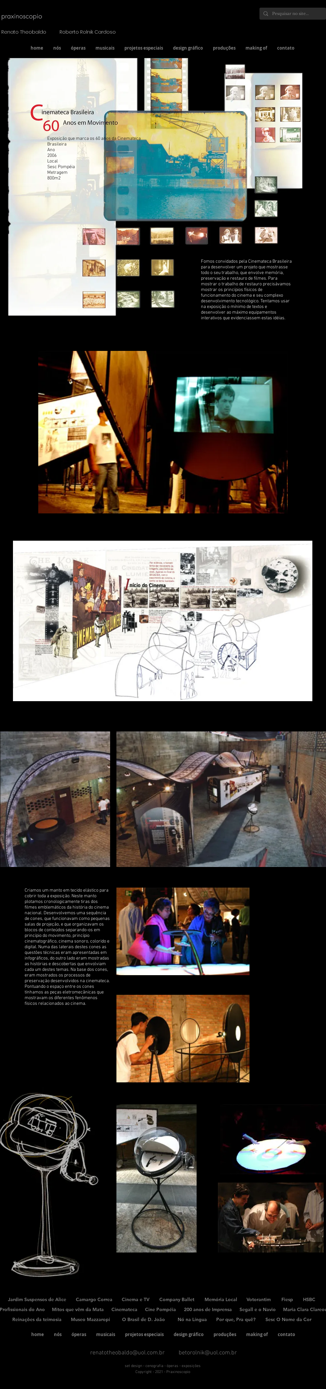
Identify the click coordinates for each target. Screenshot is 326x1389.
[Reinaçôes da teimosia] (37, 1319)
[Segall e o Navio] (258, 1309)
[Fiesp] (287, 1299)
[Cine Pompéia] (160, 1309)
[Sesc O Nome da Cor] (288, 1319)
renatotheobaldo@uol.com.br (127, 1352)
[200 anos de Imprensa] (208, 1309)
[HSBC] (309, 1299)
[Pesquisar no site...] (292, 14)
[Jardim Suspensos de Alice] (37, 1299)
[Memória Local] (221, 1299)
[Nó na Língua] (192, 1319)
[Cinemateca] (124, 1309)
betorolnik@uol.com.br (208, 1352)
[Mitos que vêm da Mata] (78, 1309)
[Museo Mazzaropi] (90, 1319)
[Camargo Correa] (94, 1299)
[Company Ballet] (177, 1299)
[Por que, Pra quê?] (235, 1319)
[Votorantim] (258, 1299)
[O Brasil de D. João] (143, 1319)
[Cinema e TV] (135, 1299)
